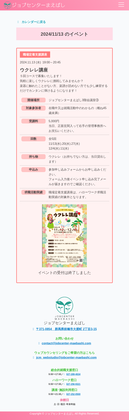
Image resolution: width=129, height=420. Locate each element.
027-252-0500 (71, 394)
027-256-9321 (71, 384)
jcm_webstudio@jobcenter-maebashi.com (64, 357)
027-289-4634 (71, 374)
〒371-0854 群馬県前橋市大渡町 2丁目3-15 (64, 329)
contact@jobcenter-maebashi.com (64, 343)
